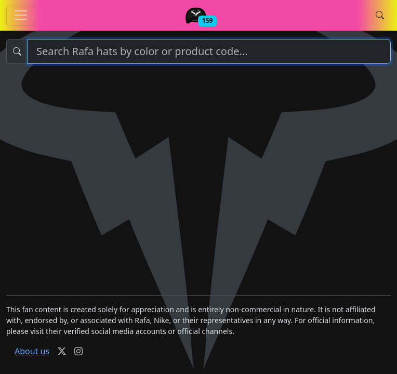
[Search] (209, 51)
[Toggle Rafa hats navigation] (20, 15)
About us (32, 351)
